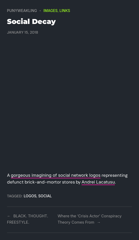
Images (50, 10)
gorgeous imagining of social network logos (56, 175)
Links (64, 10)
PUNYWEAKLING (22, 10)
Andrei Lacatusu (98, 182)
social (45, 196)
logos (30, 196)
